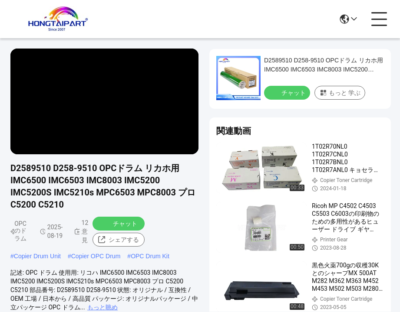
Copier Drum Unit (37, 256)
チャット (119, 223)
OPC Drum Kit (150, 256)
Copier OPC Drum (96, 256)
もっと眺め (102, 307)
